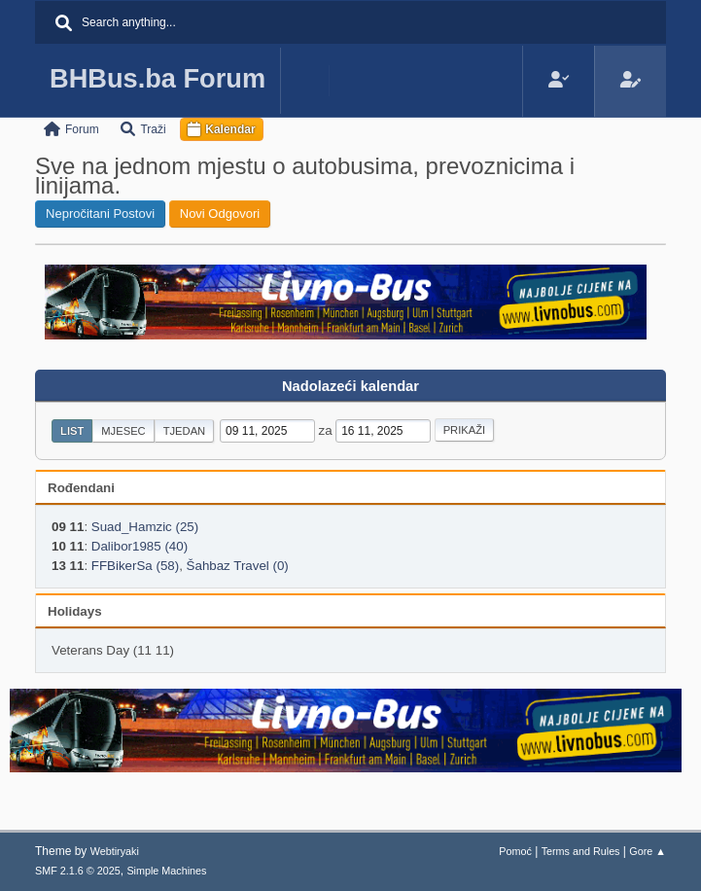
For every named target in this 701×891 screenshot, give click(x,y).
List (72, 431)
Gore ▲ (647, 851)
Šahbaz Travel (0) (238, 565)
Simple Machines (166, 870)
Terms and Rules (581, 851)
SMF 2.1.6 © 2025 (78, 870)
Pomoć (515, 851)
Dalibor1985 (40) (139, 546)
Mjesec (123, 431)
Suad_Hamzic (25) (144, 526)
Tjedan (184, 431)
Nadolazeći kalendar (350, 386)
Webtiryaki (114, 851)
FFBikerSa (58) (135, 565)
